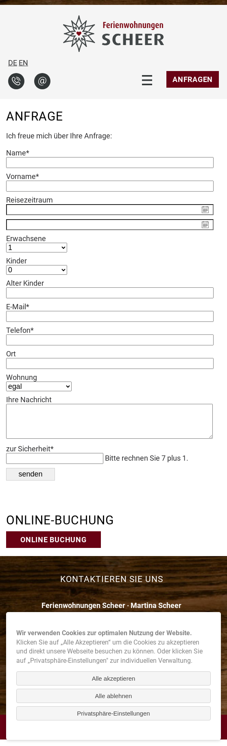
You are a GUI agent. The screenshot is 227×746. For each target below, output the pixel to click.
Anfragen (192, 79)
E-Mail (22, 306)
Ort (11, 353)
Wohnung (21, 377)
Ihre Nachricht (29, 399)
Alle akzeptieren (113, 678)
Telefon (22, 330)
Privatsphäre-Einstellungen (113, 713)
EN (23, 62)
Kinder (16, 261)
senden (30, 480)
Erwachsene (26, 238)
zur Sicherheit (30, 455)
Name (22, 153)
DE (12, 62)
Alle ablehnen (113, 695)
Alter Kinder (25, 283)
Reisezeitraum (29, 200)
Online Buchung (53, 546)
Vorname (22, 176)
